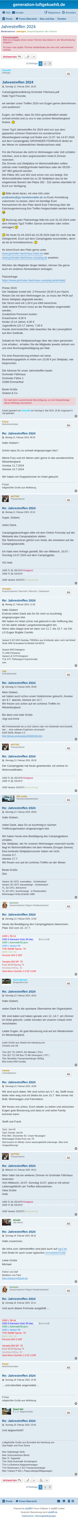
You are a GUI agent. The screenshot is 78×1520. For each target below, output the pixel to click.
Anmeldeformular (55, 1252)
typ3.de (62, 1248)
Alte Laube (21, 796)
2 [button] (45, 63)
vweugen (21, 31)
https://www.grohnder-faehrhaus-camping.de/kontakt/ (34, 280)
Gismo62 (6, 70)
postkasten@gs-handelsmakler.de (22, 197)
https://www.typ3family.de (15, 1278)
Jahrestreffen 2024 (18, 26)
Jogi (4, 671)
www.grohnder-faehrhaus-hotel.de (22, 253)
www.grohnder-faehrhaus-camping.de (24, 257)
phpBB (28, 1508)
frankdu (6, 1070)
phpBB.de (52, 1512)
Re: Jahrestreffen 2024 (19, 433)
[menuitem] (6, 12)
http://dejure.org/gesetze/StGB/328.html (22, 736)
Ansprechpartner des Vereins (42, 31)
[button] (50, 63)
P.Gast (5, 422)
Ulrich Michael (20, 980)
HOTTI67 (15, 496)
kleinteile (14, 903)
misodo (17, 1220)
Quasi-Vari (18, 1409)
